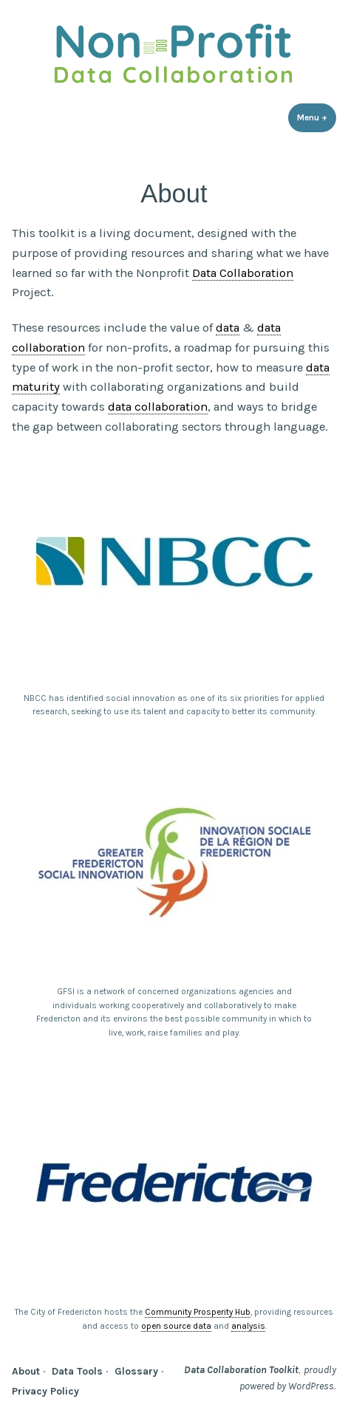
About (26, 1371)
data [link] (227, 328)
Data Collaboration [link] (242, 273)
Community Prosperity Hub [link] (197, 1312)
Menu (316, 117)
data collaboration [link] (158, 407)
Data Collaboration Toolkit (241, 1369)
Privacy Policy (45, 1391)
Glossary (136, 1371)
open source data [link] (176, 1326)
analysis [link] (248, 1326)
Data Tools (77, 1371)
